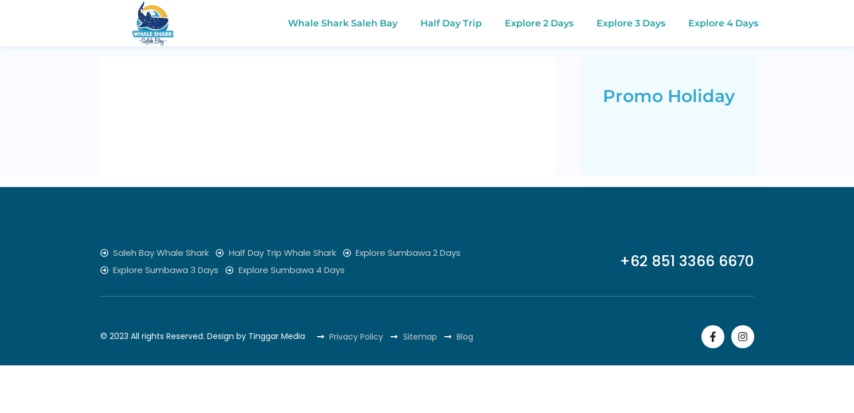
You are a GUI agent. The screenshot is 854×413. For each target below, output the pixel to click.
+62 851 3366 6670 (686, 261)
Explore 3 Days (630, 23)
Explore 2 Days (539, 23)
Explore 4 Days (723, 23)
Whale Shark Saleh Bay (342, 23)
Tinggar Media (276, 336)
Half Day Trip (451, 23)
